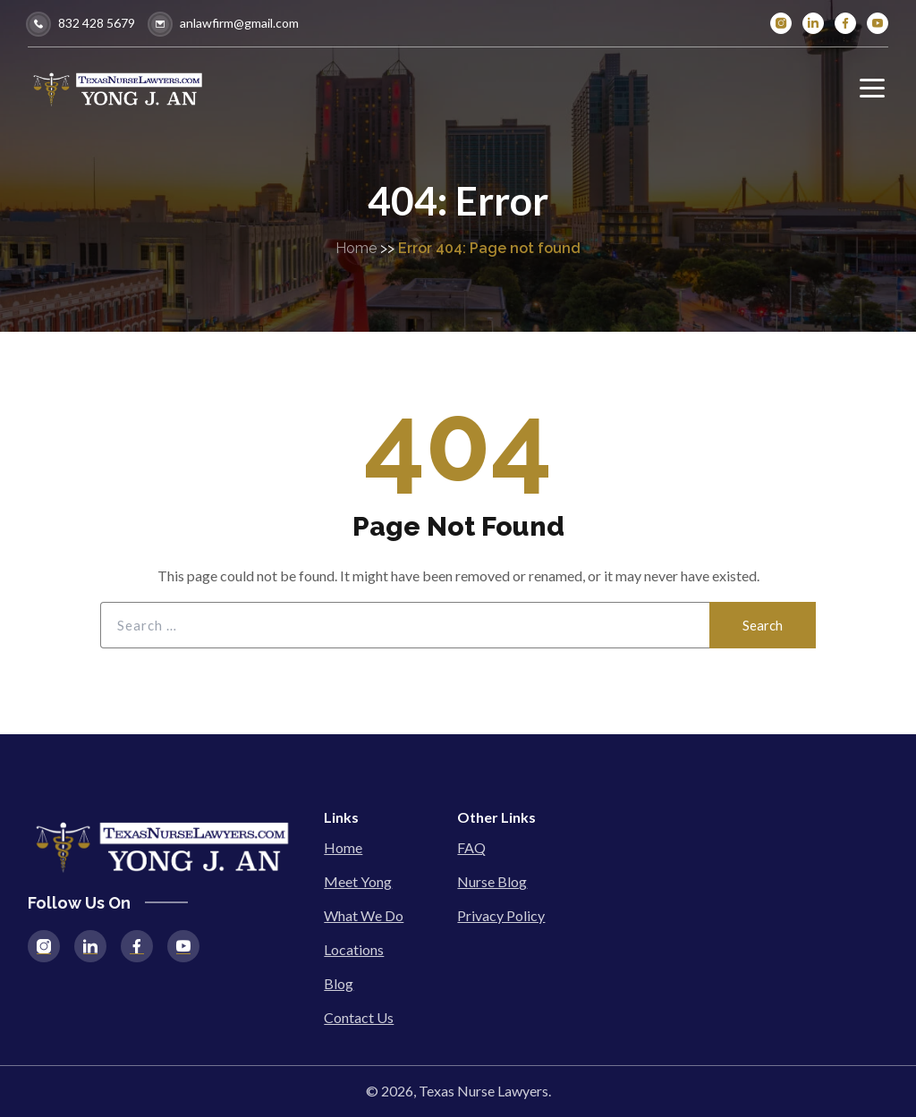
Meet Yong (358, 881)
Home (356, 248)
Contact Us (359, 1017)
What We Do (363, 915)
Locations (354, 949)
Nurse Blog (492, 881)
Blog (338, 983)
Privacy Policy (501, 915)
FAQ (471, 847)
